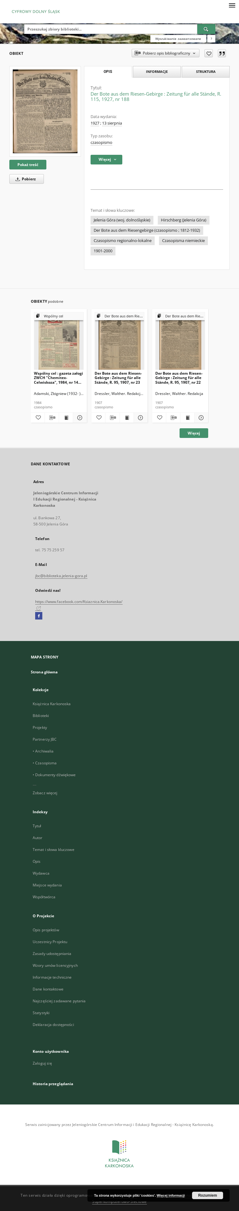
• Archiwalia (43, 751)
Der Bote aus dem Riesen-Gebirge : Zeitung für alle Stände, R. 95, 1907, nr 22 (179, 378)
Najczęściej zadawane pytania (59, 1001)
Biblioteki (41, 715)
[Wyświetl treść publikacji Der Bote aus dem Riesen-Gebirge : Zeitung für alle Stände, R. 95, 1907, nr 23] (127, 418)
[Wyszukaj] (206, 29)
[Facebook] (38, 616)
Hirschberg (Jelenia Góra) (183, 220)
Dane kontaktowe (48, 989)
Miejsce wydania (47, 885)
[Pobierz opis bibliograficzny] (52, 418)
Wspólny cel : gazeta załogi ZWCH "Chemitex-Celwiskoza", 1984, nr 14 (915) (58, 378)
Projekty (40, 727)
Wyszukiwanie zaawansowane (178, 38)
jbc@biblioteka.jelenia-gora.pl (61, 575)
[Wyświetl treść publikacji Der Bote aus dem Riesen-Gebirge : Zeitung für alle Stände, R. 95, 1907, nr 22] (187, 418)
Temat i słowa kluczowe (53, 849)
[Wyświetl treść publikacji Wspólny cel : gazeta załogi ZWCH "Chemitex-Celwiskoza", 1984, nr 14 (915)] (66, 418)
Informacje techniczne (52, 977)
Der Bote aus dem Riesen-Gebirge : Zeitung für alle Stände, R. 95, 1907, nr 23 (118, 378)
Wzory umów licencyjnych (55, 965)
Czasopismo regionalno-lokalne (123, 240)
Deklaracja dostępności (53, 1024)
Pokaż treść (27, 164)
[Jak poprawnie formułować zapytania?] (211, 38)
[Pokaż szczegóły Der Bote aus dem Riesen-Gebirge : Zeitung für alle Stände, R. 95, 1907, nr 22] (200, 418)
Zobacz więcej (45, 792)
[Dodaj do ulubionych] (208, 53)
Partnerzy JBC (45, 739)
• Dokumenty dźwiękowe (54, 774)
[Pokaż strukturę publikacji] (58, 316)
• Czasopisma (45, 763)
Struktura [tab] (206, 71)
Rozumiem (207, 1195)
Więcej (194, 433)
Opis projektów (46, 930)
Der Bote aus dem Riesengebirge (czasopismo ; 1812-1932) (147, 230)
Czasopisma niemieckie (183, 240)
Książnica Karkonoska (52, 703)
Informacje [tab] (157, 71)
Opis (36, 861)
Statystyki (41, 1012)
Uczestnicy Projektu (50, 941)
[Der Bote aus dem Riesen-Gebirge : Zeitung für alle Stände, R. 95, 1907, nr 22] (180, 341)
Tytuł (37, 826)
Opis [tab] (108, 71)
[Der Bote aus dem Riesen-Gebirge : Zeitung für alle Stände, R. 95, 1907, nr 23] (119, 341)
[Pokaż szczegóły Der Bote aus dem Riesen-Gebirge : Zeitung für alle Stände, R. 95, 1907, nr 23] (140, 418)
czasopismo (101, 142)
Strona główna (44, 672)
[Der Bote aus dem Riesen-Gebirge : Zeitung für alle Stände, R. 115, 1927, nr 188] (45, 111)
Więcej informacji (171, 1195)
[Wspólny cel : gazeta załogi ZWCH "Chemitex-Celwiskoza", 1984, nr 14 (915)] (58, 341)
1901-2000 (103, 251)
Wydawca (41, 873)
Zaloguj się (42, 1063)
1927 (95, 123)
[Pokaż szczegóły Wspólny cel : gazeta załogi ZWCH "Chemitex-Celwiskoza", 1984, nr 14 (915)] (79, 418)
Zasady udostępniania (52, 953)
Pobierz (24, 179)
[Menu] (231, 5)
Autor (38, 837)
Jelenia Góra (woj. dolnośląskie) (122, 220)
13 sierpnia (112, 123)
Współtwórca (44, 897)
